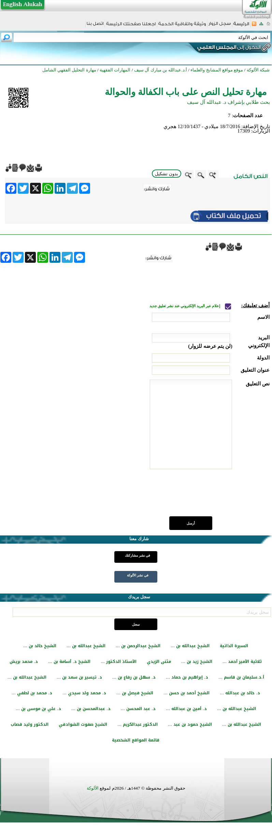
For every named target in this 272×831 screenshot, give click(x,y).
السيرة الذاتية (234, 646)
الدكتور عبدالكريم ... (137, 724)
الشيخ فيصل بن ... (134, 693)
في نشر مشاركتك (137, 555)
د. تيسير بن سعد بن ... (79, 677)
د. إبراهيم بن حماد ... (187, 677)
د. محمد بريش (24, 661)
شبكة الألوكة (258, 69)
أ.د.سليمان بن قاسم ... (241, 677)
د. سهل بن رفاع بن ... (134, 677)
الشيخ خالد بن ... (39, 646)
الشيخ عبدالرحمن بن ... (138, 646)
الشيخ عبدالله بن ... (190, 646)
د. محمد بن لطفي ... (32, 693)
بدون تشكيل (166, 173)
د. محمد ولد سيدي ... (84, 693)
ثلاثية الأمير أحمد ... (242, 661)
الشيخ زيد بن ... (196, 661)
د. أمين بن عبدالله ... (186, 708)
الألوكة (93, 788)
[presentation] (218, 496)
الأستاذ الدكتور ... (119, 661)
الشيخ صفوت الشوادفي (83, 724)
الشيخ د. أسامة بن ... (69, 661)
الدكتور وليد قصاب (29, 724)
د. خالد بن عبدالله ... (240, 693)
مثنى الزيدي (159, 661)
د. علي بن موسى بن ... (38, 708)
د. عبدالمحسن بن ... (91, 708)
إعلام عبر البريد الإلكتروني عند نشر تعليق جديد (185, 306)
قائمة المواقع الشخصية (135, 740)
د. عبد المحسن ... (138, 708)
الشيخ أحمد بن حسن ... (186, 693)
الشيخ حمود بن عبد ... (190, 724)
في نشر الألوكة (137, 575)
